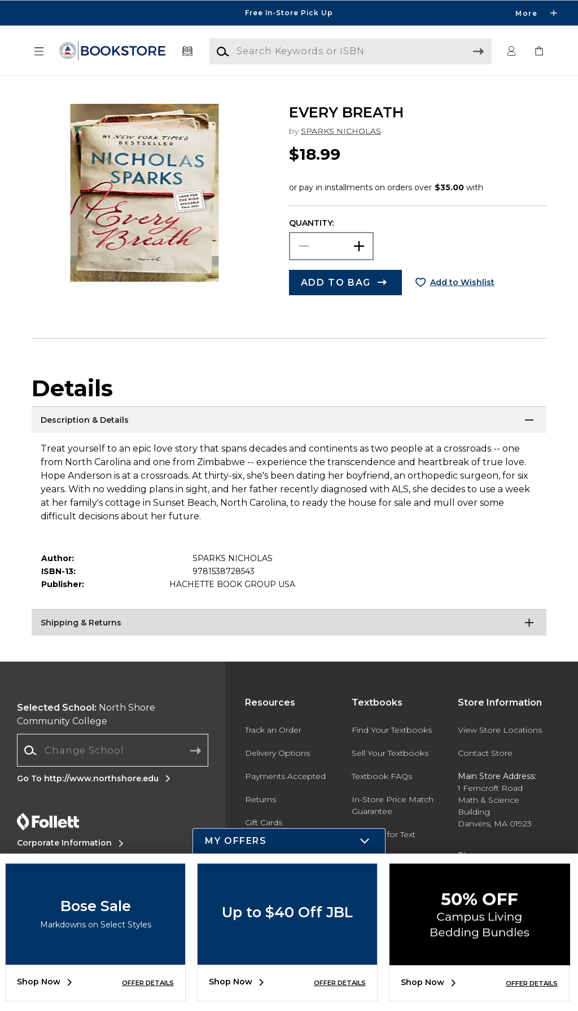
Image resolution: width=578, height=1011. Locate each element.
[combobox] (112, 750)
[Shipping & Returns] (289, 623)
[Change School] (112, 750)
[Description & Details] (289, 420)
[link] (539, 52)
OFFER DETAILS (148, 983)
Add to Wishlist (462, 282)
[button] (39, 52)
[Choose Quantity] (331, 246)
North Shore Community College (86, 714)
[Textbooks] (187, 52)
